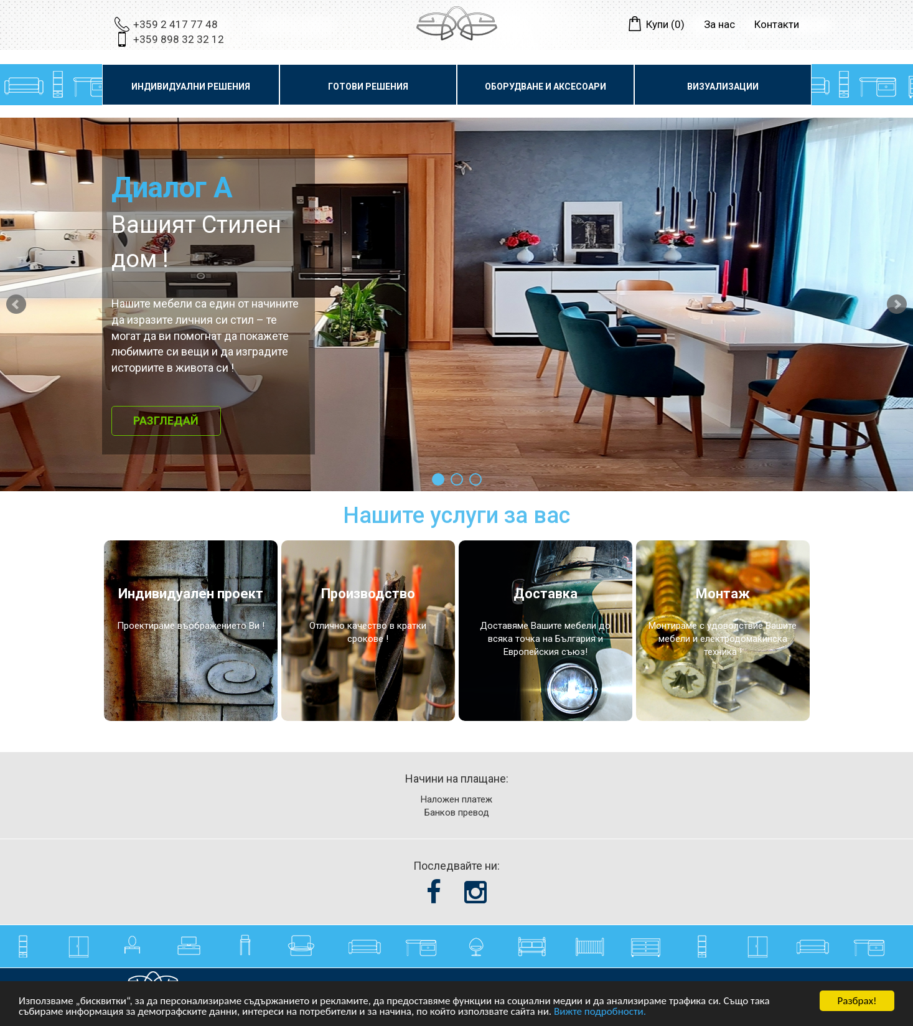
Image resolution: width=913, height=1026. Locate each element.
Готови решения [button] (368, 87)
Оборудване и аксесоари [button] (545, 87)
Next (897, 304)
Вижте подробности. (600, 1012)
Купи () (665, 24)
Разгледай (166, 420)
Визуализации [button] (723, 87)
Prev (16, 304)
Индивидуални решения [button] (190, 87)
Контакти (776, 24)
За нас (719, 24)
